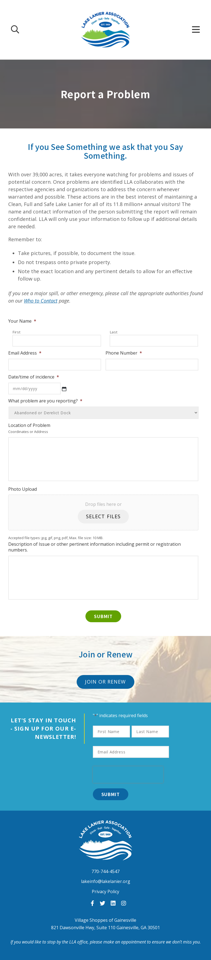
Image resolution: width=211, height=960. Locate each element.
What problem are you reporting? (45, 401)
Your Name (22, 321)
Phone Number (124, 353)
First (16, 332)
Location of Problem (29, 425)
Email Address (24, 353)
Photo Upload (22, 489)
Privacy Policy (105, 891)
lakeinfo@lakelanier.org (105, 881)
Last (114, 332)
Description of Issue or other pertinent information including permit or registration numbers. (94, 547)
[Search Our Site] (15, 29)
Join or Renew (105, 681)
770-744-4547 (105, 871)
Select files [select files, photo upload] (103, 516)
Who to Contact (40, 300)
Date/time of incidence (33, 377)
